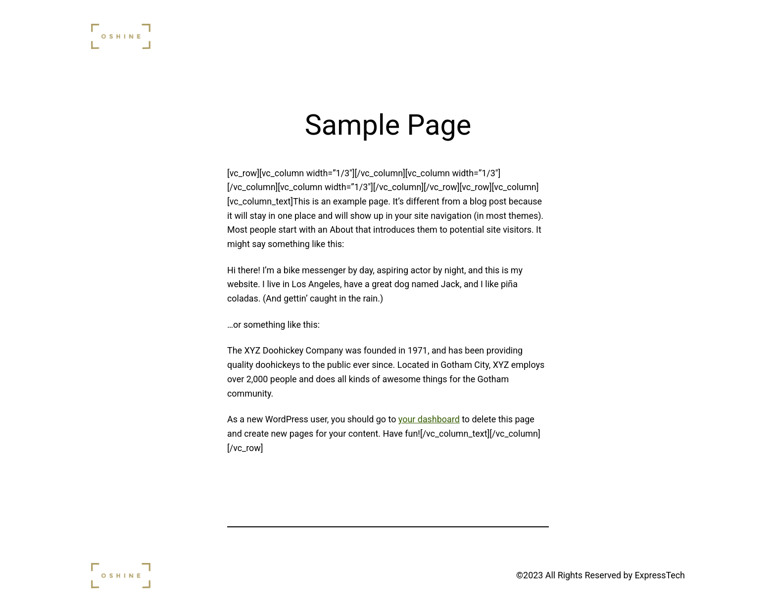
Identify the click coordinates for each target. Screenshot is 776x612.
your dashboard (429, 419)
